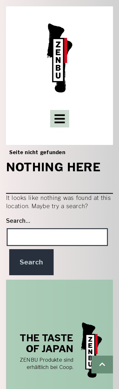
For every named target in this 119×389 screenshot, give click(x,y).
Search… (18, 220)
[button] (102, 364)
